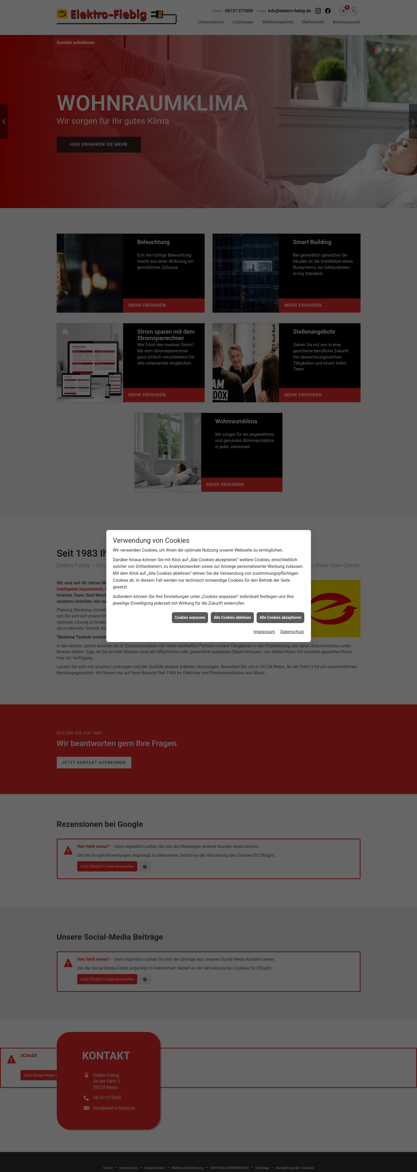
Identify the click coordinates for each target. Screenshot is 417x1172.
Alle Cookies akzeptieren (280, 590)
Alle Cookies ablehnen (232, 590)
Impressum (264, 604)
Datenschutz (292, 604)
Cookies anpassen (190, 590)
